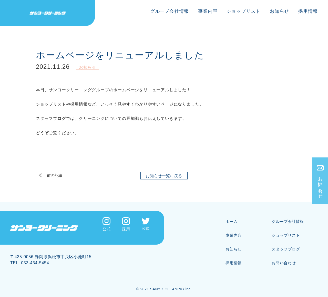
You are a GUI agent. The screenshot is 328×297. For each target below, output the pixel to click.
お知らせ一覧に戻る (164, 176)
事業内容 (208, 11)
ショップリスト (243, 11)
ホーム (231, 217)
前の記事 (52, 176)
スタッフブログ (287, 245)
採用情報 (308, 11)
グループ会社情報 (169, 11)
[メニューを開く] (326, 0)
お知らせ (279, 11)
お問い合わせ (320, 186)
